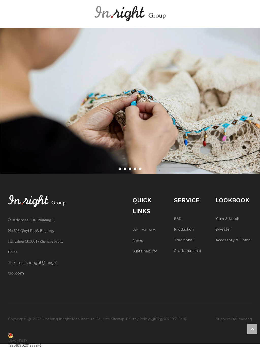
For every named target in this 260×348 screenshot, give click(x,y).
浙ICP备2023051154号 (168, 319)
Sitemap (117, 319)
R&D (178, 218)
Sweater (223, 229)
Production (184, 229)
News (138, 240)
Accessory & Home (233, 240)
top (252, 329)
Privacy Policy (138, 319)
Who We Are (144, 230)
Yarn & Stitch (227, 218)
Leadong (244, 319)
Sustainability (145, 251)
